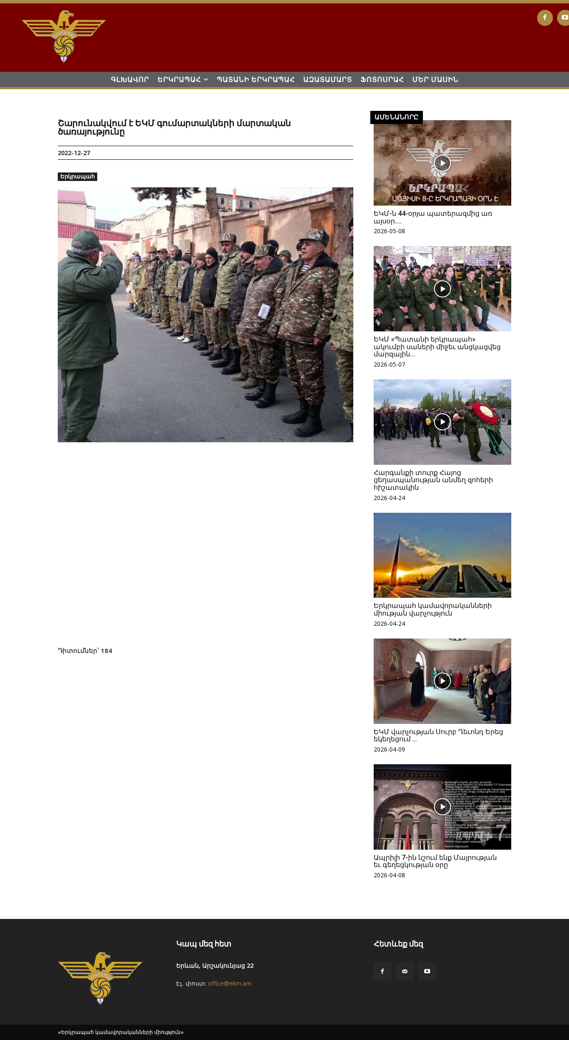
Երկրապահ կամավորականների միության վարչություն (433, 609)
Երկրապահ (77, 176)
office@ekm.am (229, 983)
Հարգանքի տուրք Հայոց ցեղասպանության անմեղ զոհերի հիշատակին (433, 480)
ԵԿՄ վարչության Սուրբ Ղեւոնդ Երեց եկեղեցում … (438, 735)
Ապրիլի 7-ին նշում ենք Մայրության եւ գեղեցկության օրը (435, 861)
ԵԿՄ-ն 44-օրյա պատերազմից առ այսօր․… (433, 217)
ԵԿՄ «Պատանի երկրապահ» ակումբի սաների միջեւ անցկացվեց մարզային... (437, 346)
